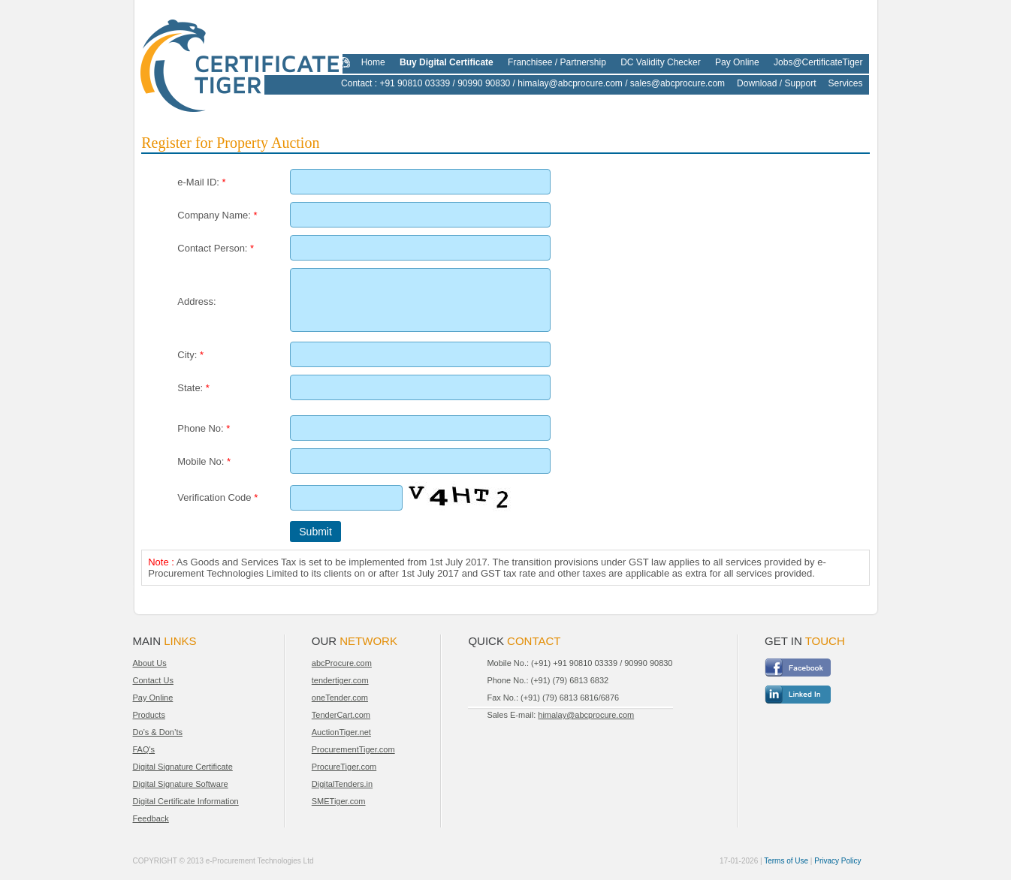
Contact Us (153, 680)
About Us (150, 663)
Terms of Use (786, 861)
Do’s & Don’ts (158, 732)
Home (373, 62)
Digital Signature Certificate (183, 766)
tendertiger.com (340, 680)
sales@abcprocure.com (677, 83)
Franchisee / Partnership (557, 62)
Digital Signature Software (180, 783)
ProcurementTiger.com (353, 749)
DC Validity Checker (660, 62)
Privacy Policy (837, 861)
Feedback (151, 818)
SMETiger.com (339, 801)
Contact (356, 83)
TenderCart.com (341, 714)
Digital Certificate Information (186, 801)
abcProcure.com (342, 663)
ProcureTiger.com (344, 766)
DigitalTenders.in (342, 783)
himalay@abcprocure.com (570, 83)
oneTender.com (340, 697)
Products (149, 714)
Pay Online (737, 62)
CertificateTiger (229, 62)
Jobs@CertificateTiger (818, 62)
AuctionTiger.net (341, 732)
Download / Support (776, 83)
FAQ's (144, 749)
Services (845, 83)
